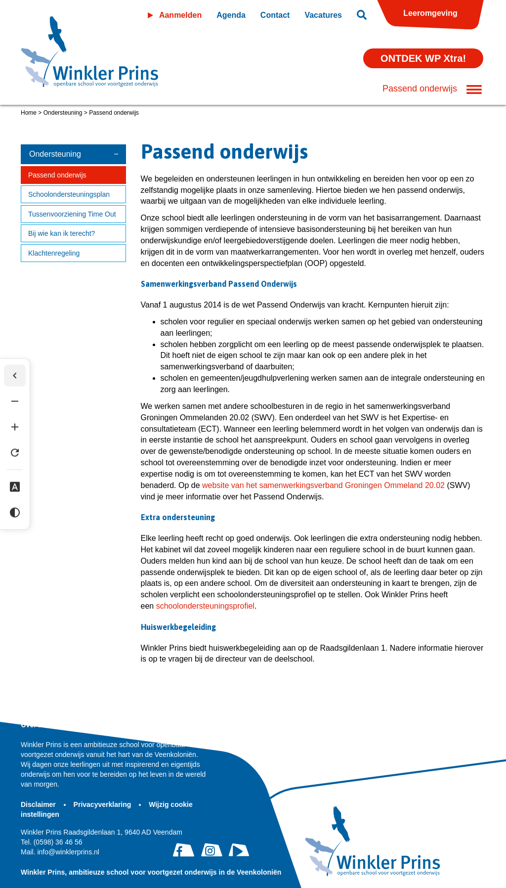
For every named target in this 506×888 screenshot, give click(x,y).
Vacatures (323, 15)
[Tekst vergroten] (15, 427)
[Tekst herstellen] (15, 453)
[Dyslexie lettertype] (15, 487)
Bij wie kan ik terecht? (61, 233)
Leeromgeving (430, 13)
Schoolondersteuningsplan (69, 194)
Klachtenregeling (54, 253)
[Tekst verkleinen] (15, 401)
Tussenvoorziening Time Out (72, 214)
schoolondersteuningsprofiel (205, 606)
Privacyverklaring (103, 804)
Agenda (231, 15)
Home (29, 112)
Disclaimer (39, 804)
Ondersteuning (63, 112)
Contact (275, 15)
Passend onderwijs (57, 175)
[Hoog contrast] (15, 513)
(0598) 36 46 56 (52, 842)
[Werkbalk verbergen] (15, 376)
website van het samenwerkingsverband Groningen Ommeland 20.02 (322, 485)
